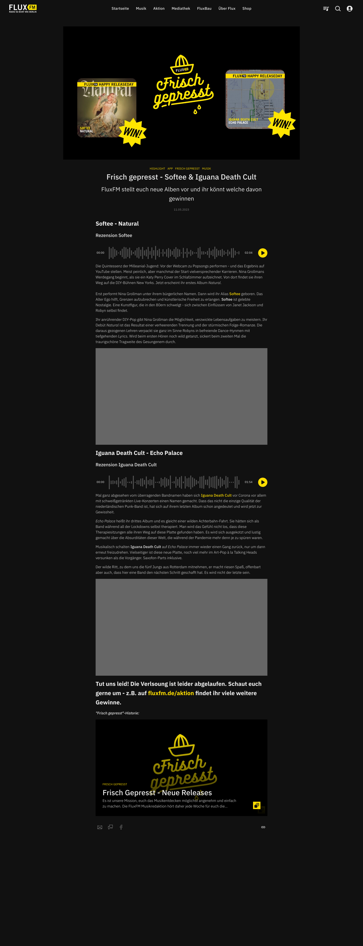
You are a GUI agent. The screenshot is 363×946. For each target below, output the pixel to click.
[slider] (174, 253)
